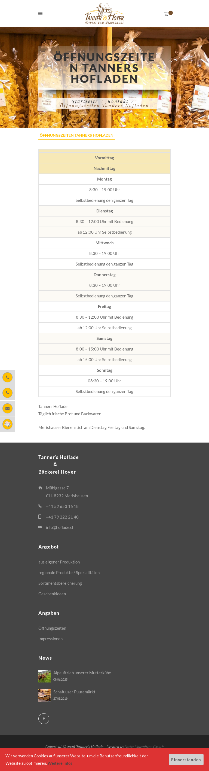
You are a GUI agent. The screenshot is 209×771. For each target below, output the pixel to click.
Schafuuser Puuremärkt (74, 691)
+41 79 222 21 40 (62, 516)
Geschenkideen (52, 593)
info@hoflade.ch (60, 527)
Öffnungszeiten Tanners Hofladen (76, 135)
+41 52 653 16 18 (62, 506)
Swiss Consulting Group (144, 746)
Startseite (85, 101)
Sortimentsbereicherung (60, 583)
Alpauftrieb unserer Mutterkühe (82, 672)
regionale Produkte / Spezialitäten (69, 572)
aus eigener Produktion (59, 561)
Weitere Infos (60, 763)
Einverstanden (186, 759)
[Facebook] (43, 718)
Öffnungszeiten (52, 628)
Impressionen (50, 638)
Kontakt (118, 101)
